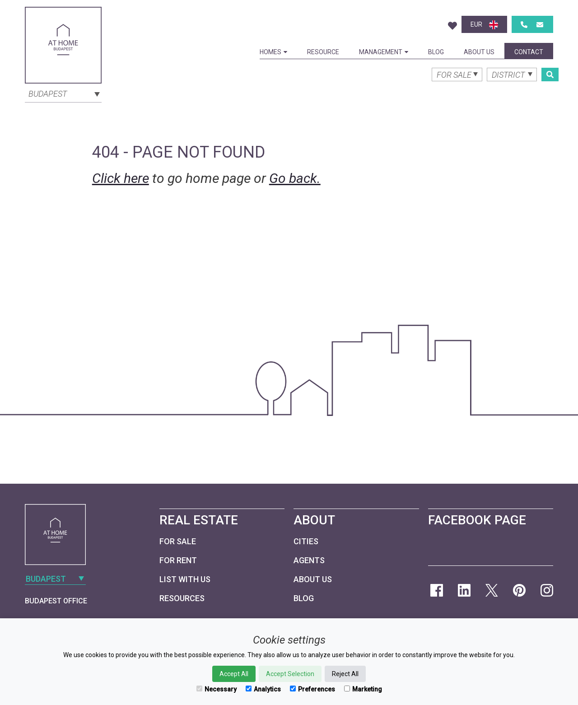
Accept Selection (290, 673)
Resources (182, 598)
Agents (309, 560)
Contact (528, 52)
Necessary (216, 689)
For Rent (178, 560)
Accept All (233, 673)
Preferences (312, 689)
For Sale (177, 541)
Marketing (363, 689)
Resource (323, 52)
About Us (479, 52)
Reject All (345, 673)
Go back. (295, 178)
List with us (184, 579)
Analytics (263, 689)
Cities (306, 541)
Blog (436, 52)
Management (383, 52)
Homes (273, 52)
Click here (120, 178)
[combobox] (63, 93)
